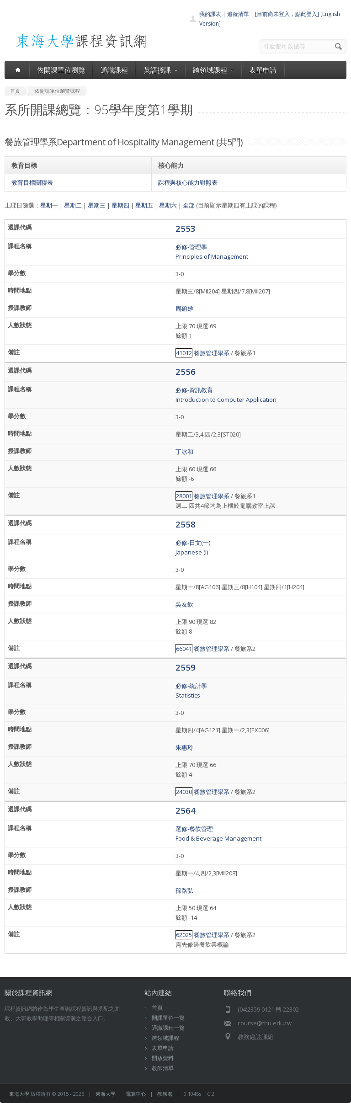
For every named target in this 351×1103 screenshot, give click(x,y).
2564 (186, 810)
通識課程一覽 (168, 1028)
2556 (186, 371)
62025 (184, 935)
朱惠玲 (184, 747)
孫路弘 (184, 890)
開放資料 (163, 1058)
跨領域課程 (213, 70)
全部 (189, 205)
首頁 (157, 1008)
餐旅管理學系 (211, 353)
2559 (186, 667)
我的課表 (210, 14)
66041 (184, 649)
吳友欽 (184, 604)
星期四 (120, 205)
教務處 (164, 1093)
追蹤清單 (238, 14)
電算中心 (136, 1093)
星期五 (144, 205)
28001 (184, 496)
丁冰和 (184, 452)
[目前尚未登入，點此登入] (287, 14)
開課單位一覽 (168, 1018)
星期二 (73, 205)
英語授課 (160, 70)
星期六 (168, 205)
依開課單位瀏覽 (61, 70)
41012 (184, 353)
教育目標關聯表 (32, 182)
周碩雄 (184, 308)
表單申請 (263, 70)
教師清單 (163, 1068)
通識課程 (114, 70)
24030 (184, 792)
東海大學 (19, 1093)
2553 (186, 228)
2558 (186, 524)
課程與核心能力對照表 (188, 182)
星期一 (49, 205)
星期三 (97, 205)
